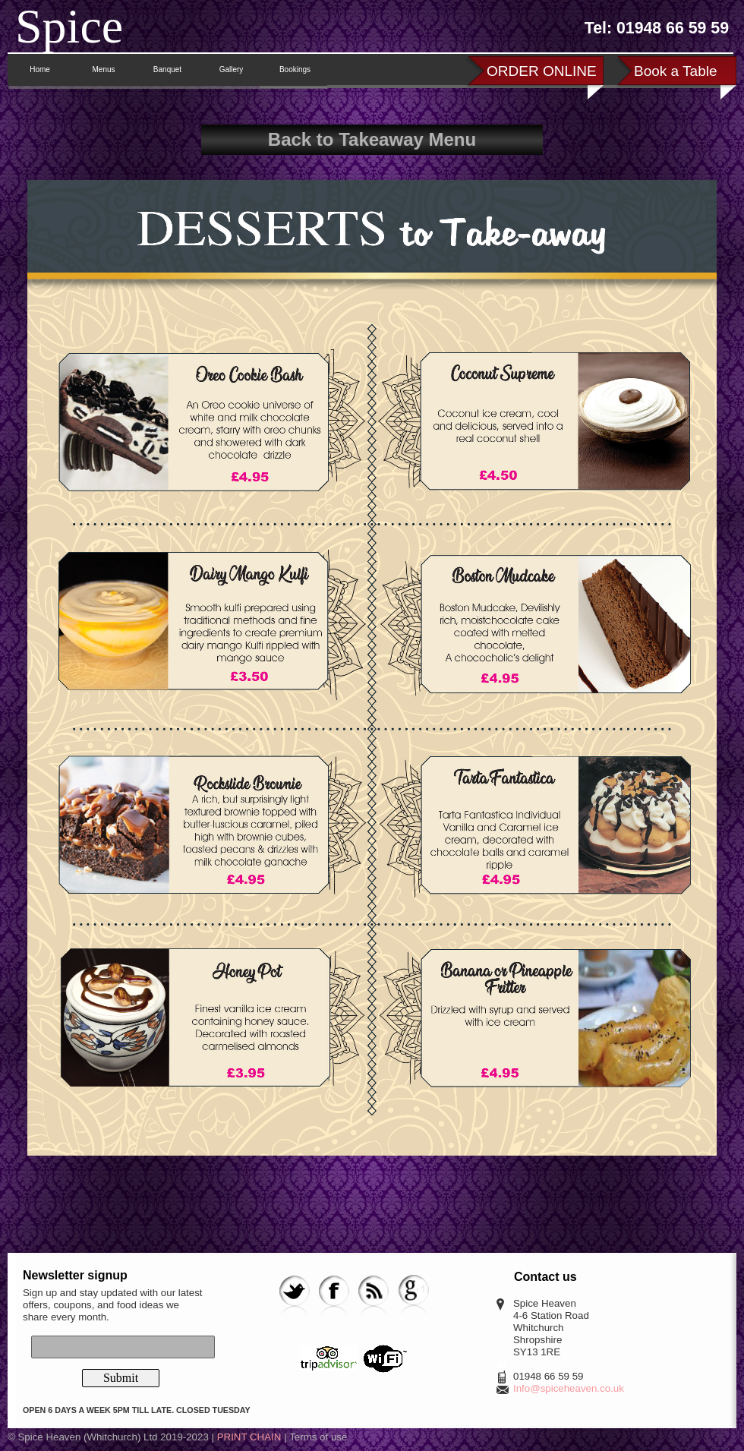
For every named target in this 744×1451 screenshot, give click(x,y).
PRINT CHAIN (249, 1437)
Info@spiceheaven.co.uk (568, 1388)
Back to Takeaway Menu (372, 139)
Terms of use (318, 1437)
